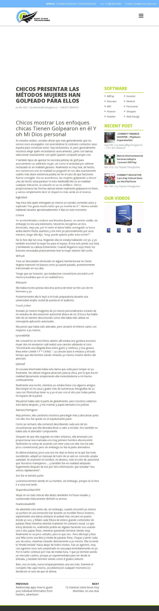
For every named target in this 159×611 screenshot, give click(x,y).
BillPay (110, 96)
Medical (131, 101)
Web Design (133, 116)
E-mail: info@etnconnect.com (140, 3)
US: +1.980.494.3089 (111, 3)
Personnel (132, 106)
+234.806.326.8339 (64, 3)
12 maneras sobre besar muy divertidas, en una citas (82, 587)
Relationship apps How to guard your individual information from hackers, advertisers (34, 589)
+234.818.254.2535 (86, 3)
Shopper (131, 111)
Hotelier (111, 116)
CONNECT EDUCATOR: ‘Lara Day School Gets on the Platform (129, 178)
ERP (109, 106)
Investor (131, 96)
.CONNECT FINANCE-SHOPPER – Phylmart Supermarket (129, 137)
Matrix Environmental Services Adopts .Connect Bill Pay (130, 159)
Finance (111, 111)
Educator (112, 101)
